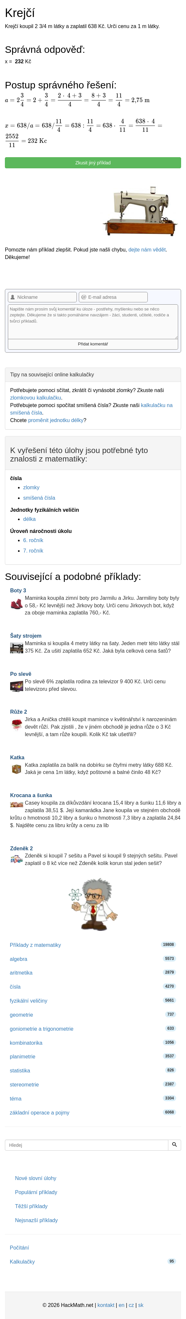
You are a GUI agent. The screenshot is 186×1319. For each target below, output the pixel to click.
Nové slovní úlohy (35, 1178)
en (122, 1305)
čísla (93, 986)
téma (93, 1098)
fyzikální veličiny (93, 1000)
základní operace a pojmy (93, 1112)
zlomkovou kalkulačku (35, 398)
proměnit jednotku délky (55, 420)
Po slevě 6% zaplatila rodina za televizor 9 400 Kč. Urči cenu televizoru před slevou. (87, 681)
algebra (93, 959)
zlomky (31, 487)
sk (141, 1305)
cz (131, 1305)
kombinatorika (93, 1042)
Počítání (19, 1248)
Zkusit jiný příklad (92, 162)
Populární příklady (36, 1192)
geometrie (93, 1014)
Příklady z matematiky (93, 945)
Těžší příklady (31, 1206)
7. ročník (33, 550)
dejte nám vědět (147, 249)
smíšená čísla (39, 498)
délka (29, 519)
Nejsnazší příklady (36, 1220)
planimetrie (93, 1056)
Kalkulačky (93, 1261)
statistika (93, 1070)
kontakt (105, 1305)
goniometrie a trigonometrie (93, 1028)
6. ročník (33, 540)
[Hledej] (174, 1145)
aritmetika (93, 972)
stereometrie (93, 1084)
